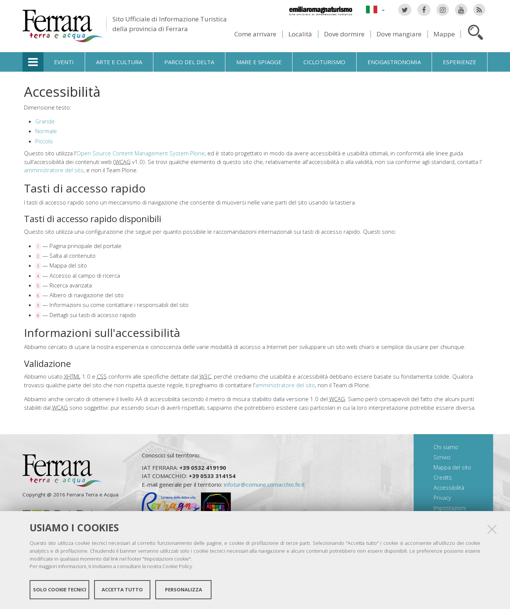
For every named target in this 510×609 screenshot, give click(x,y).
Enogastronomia (394, 62)
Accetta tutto (122, 589)
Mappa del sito (452, 467)
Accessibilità (449, 487)
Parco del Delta (189, 62)
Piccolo (44, 141)
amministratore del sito (54, 170)
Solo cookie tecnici (59, 589)
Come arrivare (255, 34)
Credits (443, 477)
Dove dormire (344, 34)
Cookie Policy (177, 566)
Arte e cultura (119, 62)
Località (300, 34)
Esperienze (459, 62)
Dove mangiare (399, 34)
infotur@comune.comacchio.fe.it (264, 484)
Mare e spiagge (259, 62)
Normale (46, 131)
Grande (45, 121)
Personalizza (183, 589)
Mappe (444, 34)
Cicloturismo (324, 62)
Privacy (442, 497)
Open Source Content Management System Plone (140, 153)
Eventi (64, 62)
